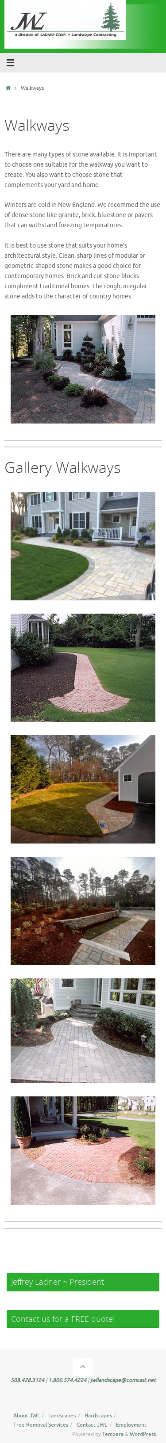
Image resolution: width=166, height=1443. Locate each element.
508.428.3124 (28, 1380)
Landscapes (62, 1415)
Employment (131, 1424)
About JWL (26, 1415)
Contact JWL (92, 1424)
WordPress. (143, 1434)
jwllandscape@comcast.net (123, 1380)
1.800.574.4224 (68, 1380)
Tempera (113, 1434)
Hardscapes (98, 1415)
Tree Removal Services (40, 1424)
